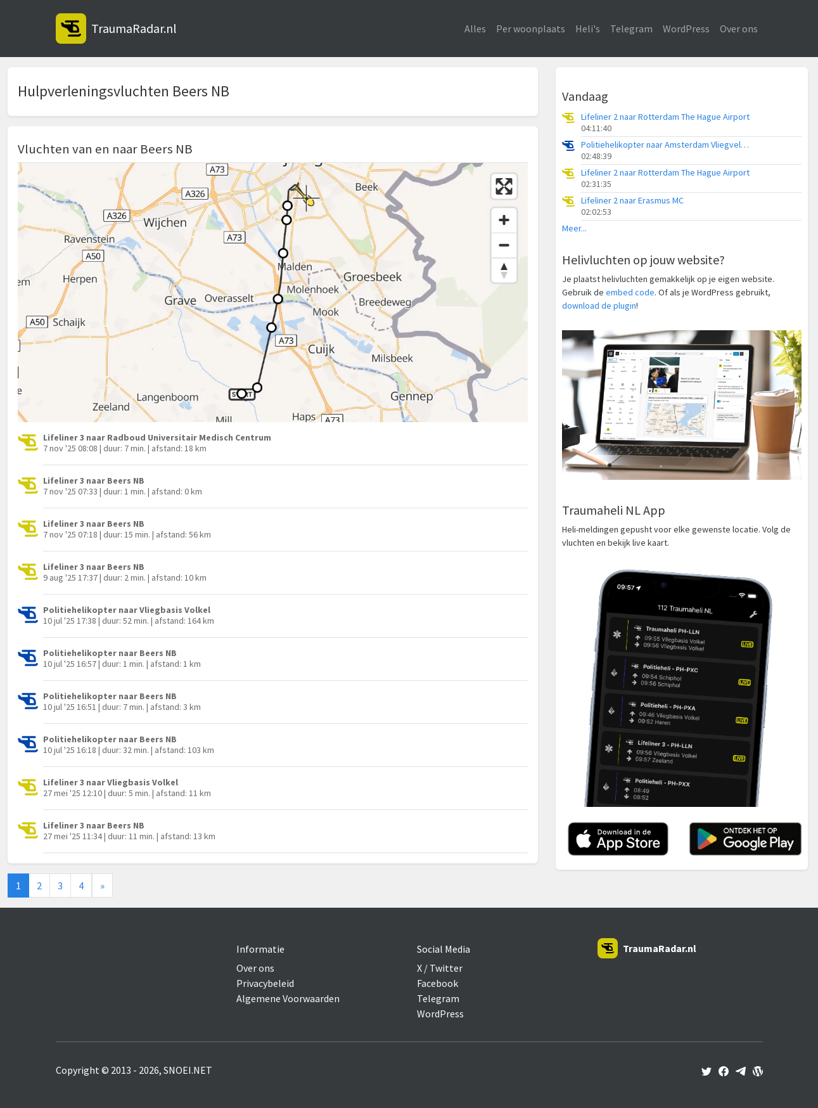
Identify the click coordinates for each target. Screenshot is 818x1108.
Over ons (739, 28)
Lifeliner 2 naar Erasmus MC (632, 200)
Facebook (437, 983)
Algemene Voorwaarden (288, 998)
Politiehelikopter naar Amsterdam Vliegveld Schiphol (666, 144)
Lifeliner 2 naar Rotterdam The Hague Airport (665, 117)
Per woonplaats (530, 28)
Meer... (574, 228)
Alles (475, 28)
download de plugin (599, 305)
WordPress (686, 28)
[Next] (102, 885)
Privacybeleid (265, 983)
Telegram (631, 28)
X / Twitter (440, 968)
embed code (630, 292)
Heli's (587, 28)
